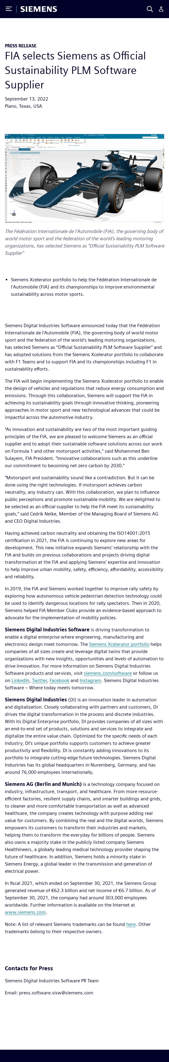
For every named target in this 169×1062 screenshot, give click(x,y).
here (131, 924)
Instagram (90, 680)
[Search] (149, 9)
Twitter (39, 680)
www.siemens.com (25, 912)
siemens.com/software (108, 673)
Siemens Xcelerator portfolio (119, 644)
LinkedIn (20, 680)
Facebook (59, 680)
